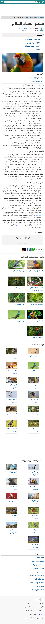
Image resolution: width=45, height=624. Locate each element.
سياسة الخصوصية (27, 607)
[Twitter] (39, 599)
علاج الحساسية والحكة (37, 565)
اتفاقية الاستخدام (39, 607)
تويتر (24, 249)
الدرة (26, 205)
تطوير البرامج (40, 586)
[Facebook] (42, 599)
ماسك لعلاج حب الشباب (37, 582)
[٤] (21, 217)
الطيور (21, 94)
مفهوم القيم (40, 572)
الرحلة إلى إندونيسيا (38, 568)
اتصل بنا (42, 603)
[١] (8, 88)
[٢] (12, 179)
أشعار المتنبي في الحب (37, 589)
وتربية (17, 225)
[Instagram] (35, 599)
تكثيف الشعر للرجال (38, 561)
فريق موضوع (29, 610)
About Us (41, 610)
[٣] (9, 195)
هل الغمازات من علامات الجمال (35, 575)
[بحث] (35, 2)
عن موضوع (29, 603)
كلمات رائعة (40, 557)
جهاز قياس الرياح (39, 579)
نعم (25, 242)
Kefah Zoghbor (23, 28)
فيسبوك (29, 249)
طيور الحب (38, 215)
